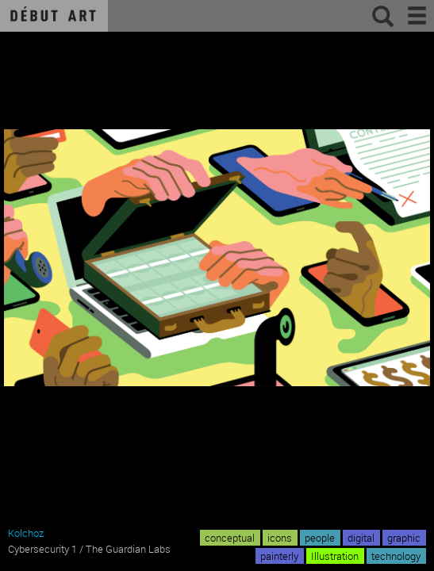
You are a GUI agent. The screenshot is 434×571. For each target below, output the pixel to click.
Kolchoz (26, 533)
